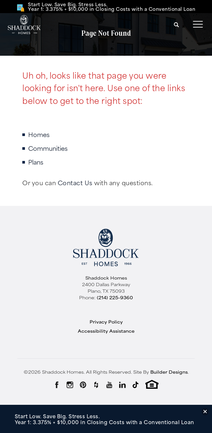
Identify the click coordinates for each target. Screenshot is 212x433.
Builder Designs (169, 371)
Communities (48, 148)
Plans (35, 162)
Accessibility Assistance (106, 330)
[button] (176, 25)
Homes (39, 134)
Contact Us (75, 182)
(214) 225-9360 (115, 297)
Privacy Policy (106, 321)
